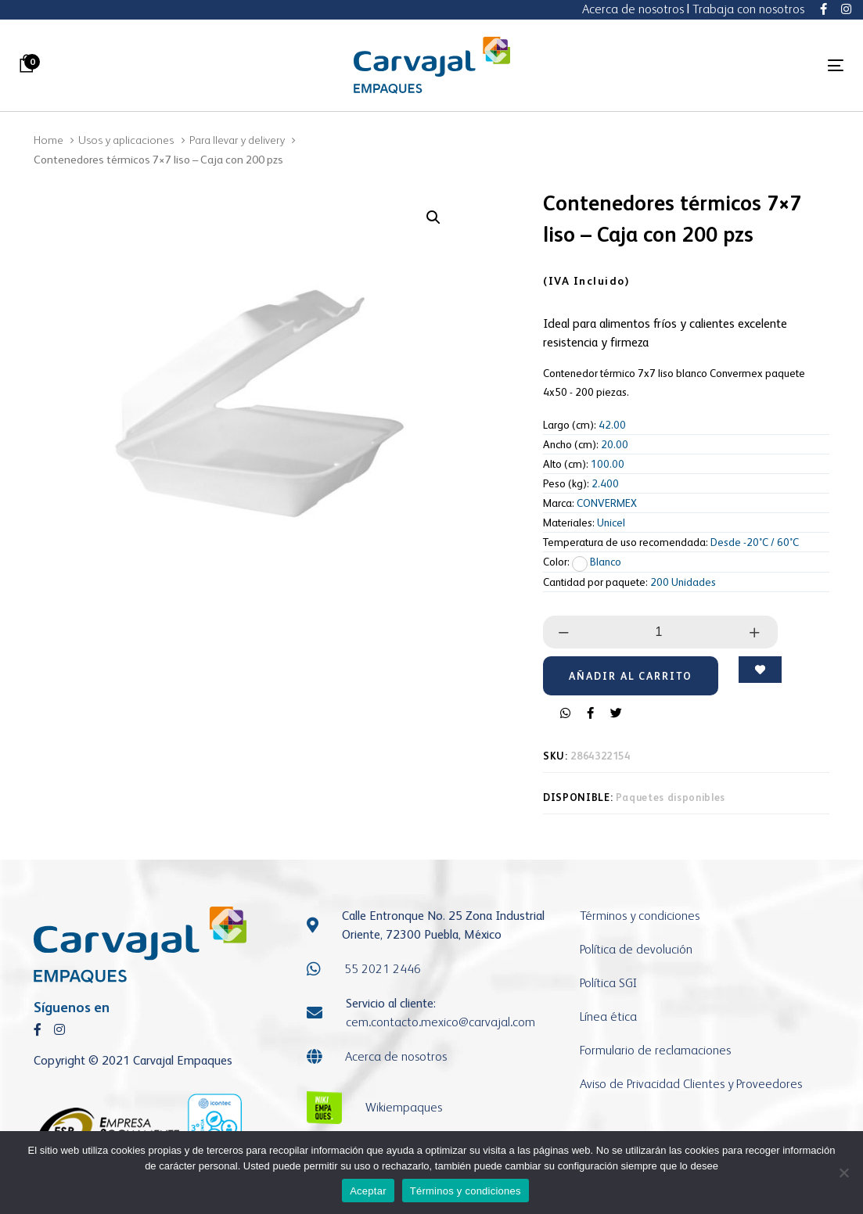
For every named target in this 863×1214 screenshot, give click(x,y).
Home (48, 139)
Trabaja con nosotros (748, 9)
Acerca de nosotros (633, 9)
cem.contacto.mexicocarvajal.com (440, 1022)
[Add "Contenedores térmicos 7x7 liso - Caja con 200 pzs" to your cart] (630, 675)
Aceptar (368, 1191)
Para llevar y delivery (237, 139)
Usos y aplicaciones (126, 139)
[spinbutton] (659, 632)
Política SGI (608, 982)
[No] (843, 1172)
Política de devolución (636, 949)
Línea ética (608, 1016)
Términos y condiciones (639, 915)
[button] (433, 217)
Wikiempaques (403, 1107)
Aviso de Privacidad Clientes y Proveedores (691, 1083)
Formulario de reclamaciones (655, 1050)
